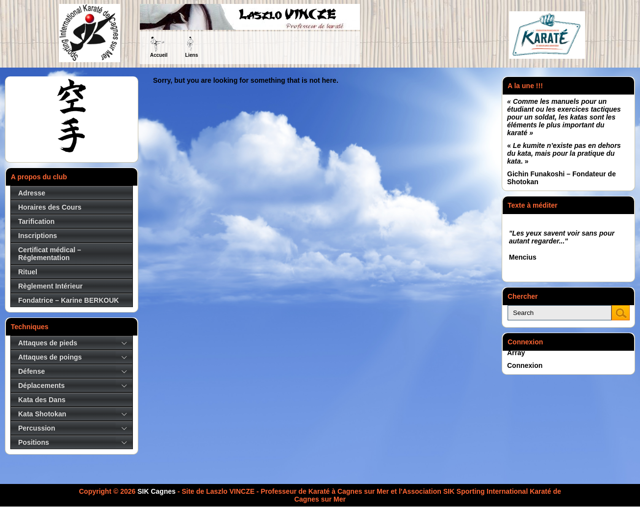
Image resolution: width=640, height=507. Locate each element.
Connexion (524, 365)
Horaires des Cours (49, 207)
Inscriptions (37, 236)
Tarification (36, 221)
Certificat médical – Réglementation (49, 254)
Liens (191, 55)
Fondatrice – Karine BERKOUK (68, 300)
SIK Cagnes (156, 491)
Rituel (27, 272)
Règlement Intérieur (50, 286)
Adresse (31, 193)
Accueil (159, 55)
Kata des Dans (41, 400)
